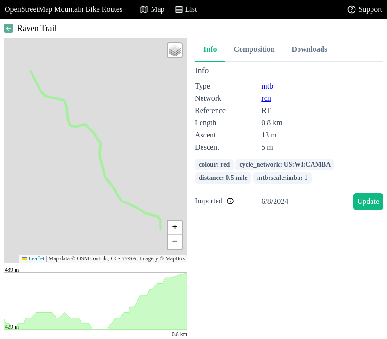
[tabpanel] (289, 139)
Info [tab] (210, 49)
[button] (175, 50)
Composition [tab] (254, 49)
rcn (266, 98)
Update (368, 201)
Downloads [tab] (310, 49)
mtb (267, 86)
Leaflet (33, 258)
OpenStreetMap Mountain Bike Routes (63, 9)
